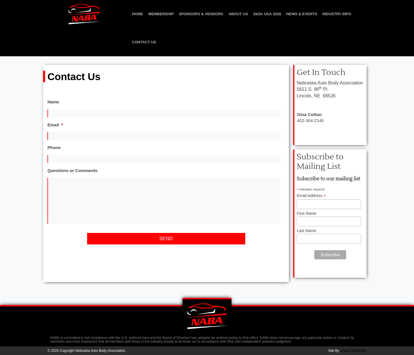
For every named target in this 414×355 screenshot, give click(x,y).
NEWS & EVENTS (301, 14)
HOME (137, 14)
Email (55, 124)
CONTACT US (144, 42)
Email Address (311, 195)
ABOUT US (238, 14)
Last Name (306, 230)
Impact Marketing (353, 351)
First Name (306, 213)
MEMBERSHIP (161, 14)
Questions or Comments (72, 170)
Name (53, 101)
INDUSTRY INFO (336, 14)
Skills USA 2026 (267, 14)
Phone (54, 147)
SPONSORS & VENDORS (201, 14)
